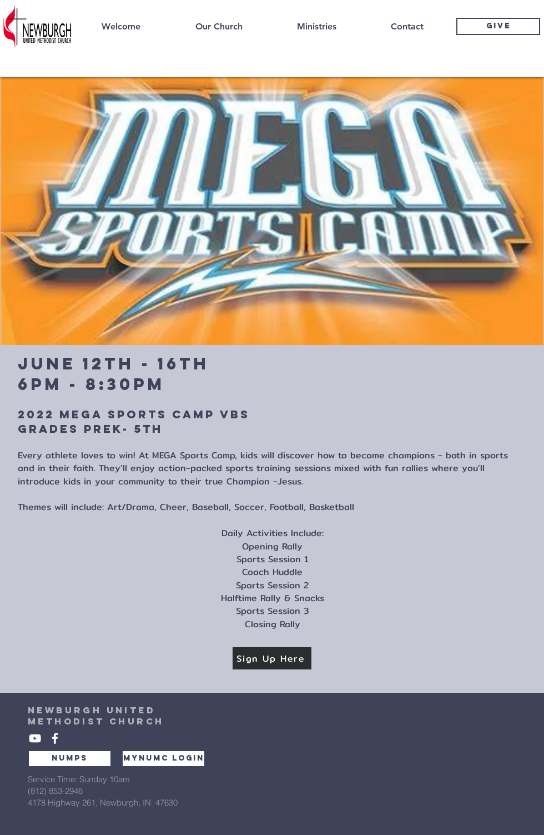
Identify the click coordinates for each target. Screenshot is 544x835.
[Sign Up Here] (272, 658)
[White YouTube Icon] (35, 738)
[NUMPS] (70, 758)
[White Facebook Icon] (55, 738)
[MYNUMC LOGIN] (163, 758)
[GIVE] (498, 26)
